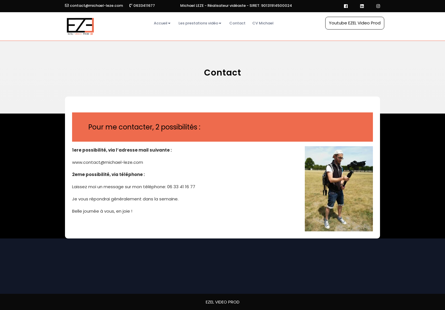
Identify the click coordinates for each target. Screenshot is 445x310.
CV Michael (263, 23)
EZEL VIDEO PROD (223, 302)
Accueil (160, 23)
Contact (237, 23)
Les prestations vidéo (198, 23)
